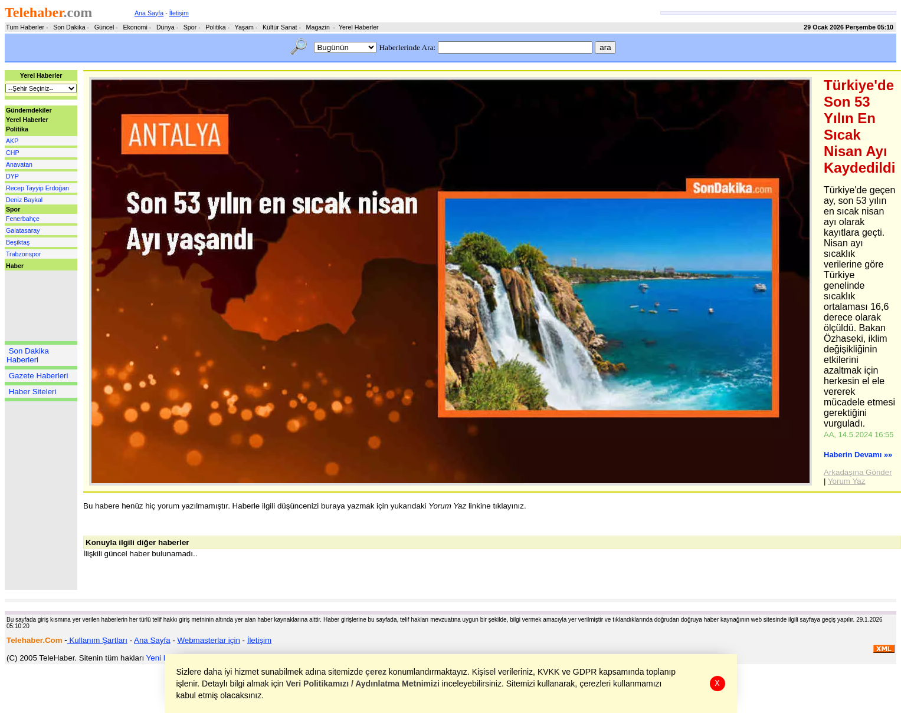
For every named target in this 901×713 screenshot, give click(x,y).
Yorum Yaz (846, 481)
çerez (375, 671)
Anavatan (19, 164)
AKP (12, 140)
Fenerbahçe (23, 218)
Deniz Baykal (24, 199)
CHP (12, 152)
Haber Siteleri (33, 391)
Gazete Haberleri (38, 375)
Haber (15, 265)
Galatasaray (23, 230)
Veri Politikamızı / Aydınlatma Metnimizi (362, 683)
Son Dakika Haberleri (27, 355)
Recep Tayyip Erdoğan (37, 188)
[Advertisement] (40, 305)
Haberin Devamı (858, 454)
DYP (12, 176)
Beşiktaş (18, 242)
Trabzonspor (23, 254)
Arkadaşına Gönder (858, 472)
